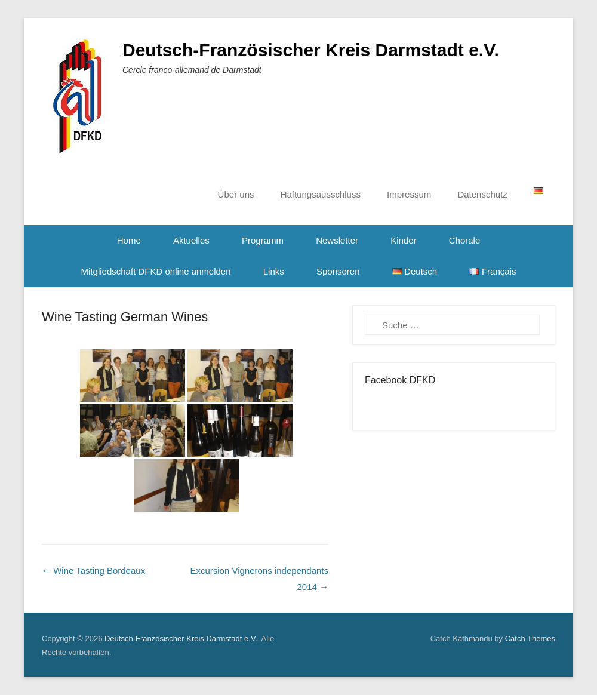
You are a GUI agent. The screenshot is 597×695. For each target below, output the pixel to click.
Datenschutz (482, 194)
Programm (263, 240)
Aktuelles (191, 240)
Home (129, 240)
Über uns (236, 194)
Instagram (400, 405)
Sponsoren (338, 271)
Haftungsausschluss (321, 194)
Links (273, 271)
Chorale (465, 240)
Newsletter (337, 240)
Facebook (374, 405)
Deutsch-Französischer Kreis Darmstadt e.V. (310, 50)
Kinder (403, 240)
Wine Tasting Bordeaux (93, 570)
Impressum (409, 194)
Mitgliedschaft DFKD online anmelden (156, 271)
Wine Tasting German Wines (125, 316)
